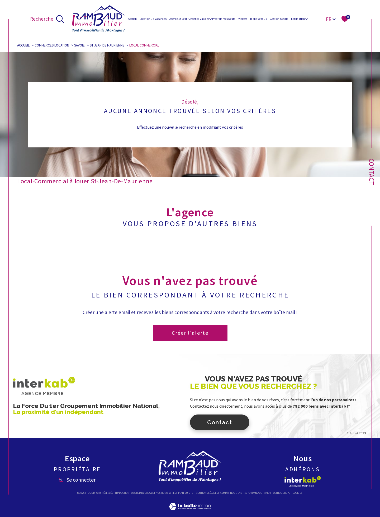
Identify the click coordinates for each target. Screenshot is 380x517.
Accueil (132, 19)
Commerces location (52, 45)
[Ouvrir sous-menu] (189, 18)
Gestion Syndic (279, 19)
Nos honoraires (166, 493)
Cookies (297, 493)
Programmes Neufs (223, 19)
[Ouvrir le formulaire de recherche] (47, 19)
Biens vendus (258, 19)
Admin (224, 493)
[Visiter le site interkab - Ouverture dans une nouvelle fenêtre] (302, 481)
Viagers (243, 19)
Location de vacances (153, 19)
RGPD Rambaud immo (256, 493)
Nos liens (236, 493)
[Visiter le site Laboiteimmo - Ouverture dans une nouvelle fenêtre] (190, 512)
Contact (371, 172)
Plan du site (185, 493)
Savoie (79, 45)
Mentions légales (207, 493)
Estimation (298, 19)
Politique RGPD (281, 493)
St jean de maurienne (107, 45)
